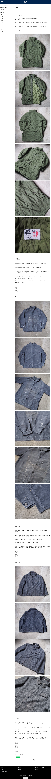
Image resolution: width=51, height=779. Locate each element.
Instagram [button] (25, 778)
